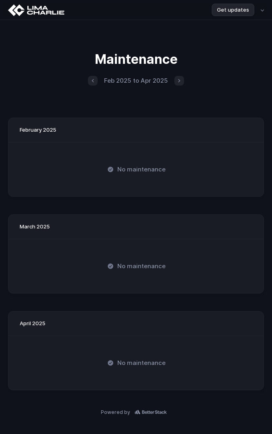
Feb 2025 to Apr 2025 (136, 80)
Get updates (233, 9)
